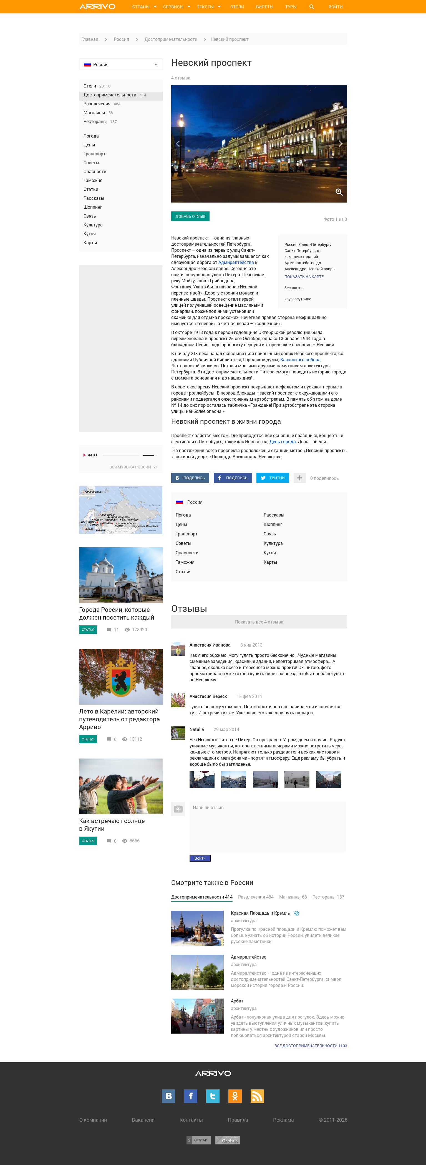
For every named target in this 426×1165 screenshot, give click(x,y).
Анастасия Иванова (210, 645)
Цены (181, 524)
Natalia (197, 729)
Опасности (187, 552)
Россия (121, 39)
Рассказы (274, 515)
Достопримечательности (171, 39)
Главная (89, 39)
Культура (273, 543)
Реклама (283, 1119)
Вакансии (143, 1119)
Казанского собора (300, 359)
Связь (270, 534)
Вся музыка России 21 (133, 467)
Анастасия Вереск (208, 696)
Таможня (185, 562)
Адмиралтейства (236, 262)
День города (282, 441)
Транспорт (187, 534)
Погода (183, 515)
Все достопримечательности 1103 (310, 1045)
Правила (238, 1119)
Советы (183, 543)
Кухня (270, 552)
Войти (336, 6)
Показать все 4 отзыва (259, 622)
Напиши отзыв (208, 807)
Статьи (183, 571)
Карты (270, 562)
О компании (93, 1119)
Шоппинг (273, 524)
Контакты (191, 1119)
